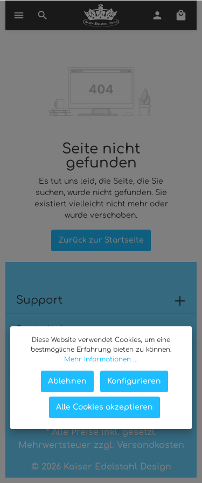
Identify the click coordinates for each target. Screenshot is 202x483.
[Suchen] (42, 15)
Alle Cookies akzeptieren (104, 407)
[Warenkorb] (181, 15)
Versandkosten (150, 445)
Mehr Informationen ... (101, 359)
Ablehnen (67, 381)
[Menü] (19, 15)
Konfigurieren (134, 381)
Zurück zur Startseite (101, 240)
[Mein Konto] (157, 15)
